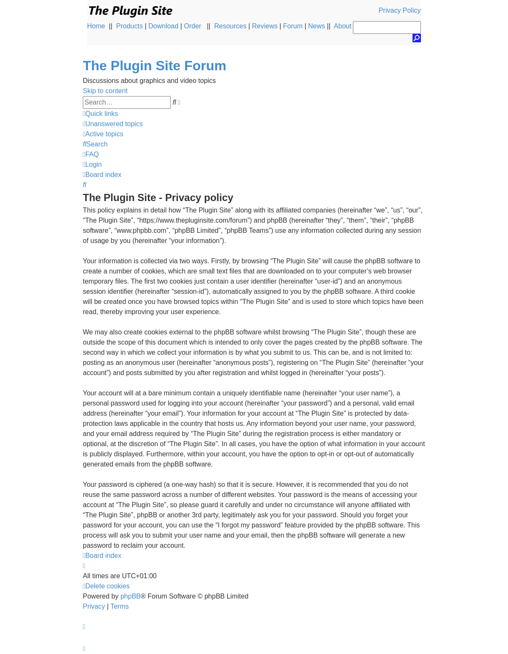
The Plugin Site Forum (155, 65)
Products (129, 26)
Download (163, 26)
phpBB (130, 596)
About (343, 26)
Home (96, 26)
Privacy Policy (400, 10)
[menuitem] (113, 123)
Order (192, 26)
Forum (293, 26)
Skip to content (105, 90)
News (316, 26)
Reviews (264, 26)
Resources (230, 26)
